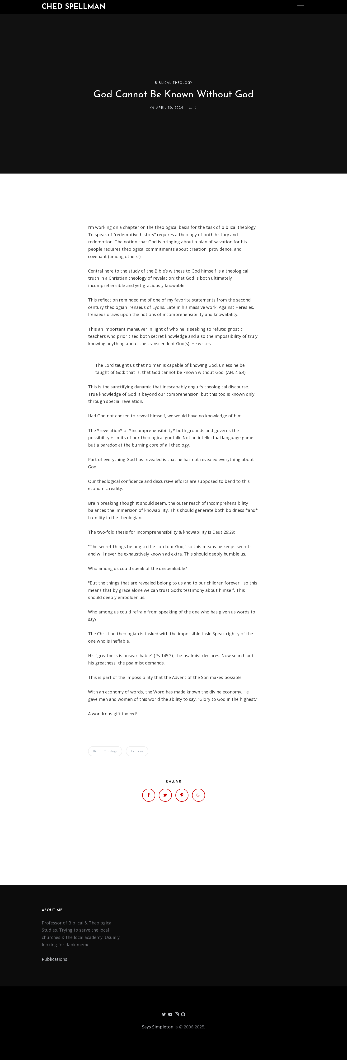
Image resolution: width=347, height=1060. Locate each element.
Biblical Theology (173, 82)
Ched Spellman (73, 7)
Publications (54, 959)
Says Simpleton (157, 1027)
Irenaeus (137, 751)
